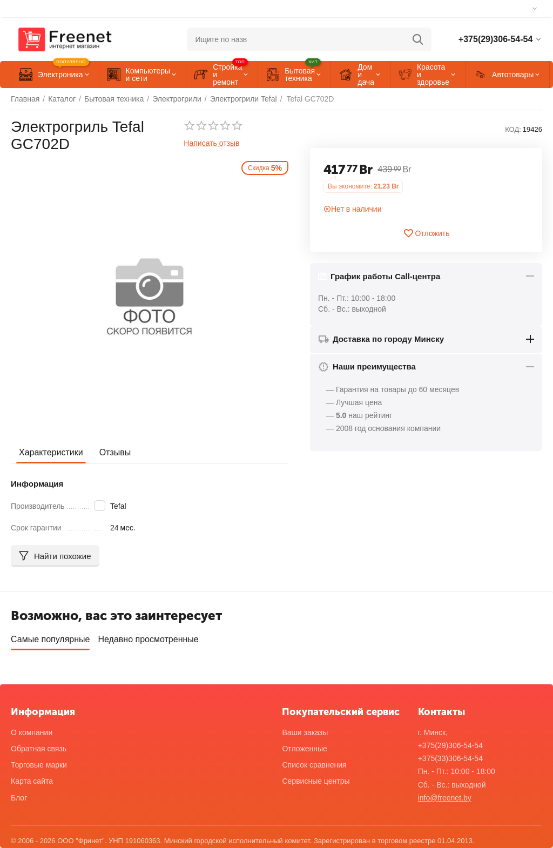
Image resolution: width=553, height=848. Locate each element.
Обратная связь (38, 748)
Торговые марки (39, 764)
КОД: (513, 129)
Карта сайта (32, 781)
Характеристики (51, 452)
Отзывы (115, 452)
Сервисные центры (315, 781)
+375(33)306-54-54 (450, 758)
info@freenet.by (444, 797)
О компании (31, 732)
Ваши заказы (305, 732)
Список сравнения (314, 764)
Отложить (426, 233)
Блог (19, 797)
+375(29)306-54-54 (450, 745)
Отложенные (304, 748)
